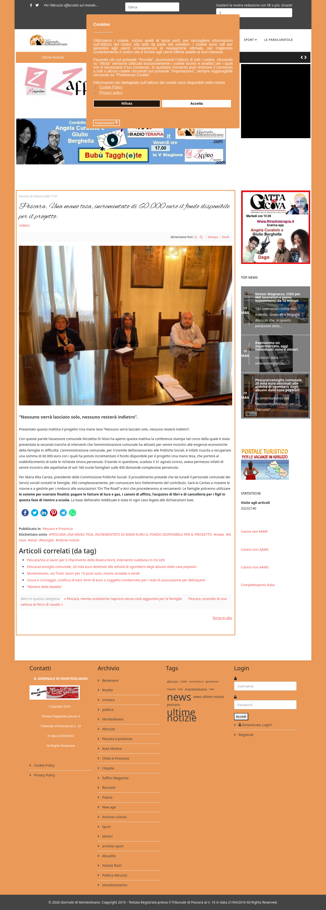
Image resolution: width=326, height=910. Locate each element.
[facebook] (31, 5)
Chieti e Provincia (115, 758)
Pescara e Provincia (58, 528)
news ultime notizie (208, 696)
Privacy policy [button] (111, 93)
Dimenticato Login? (255, 725)
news (220, 534)
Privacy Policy (44, 775)
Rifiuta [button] (127, 103)
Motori (107, 836)
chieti (183, 681)
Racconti (108, 787)
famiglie (47, 540)
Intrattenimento (114, 885)
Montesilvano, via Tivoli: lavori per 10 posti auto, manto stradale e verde (83, 573)
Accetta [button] (196, 103)
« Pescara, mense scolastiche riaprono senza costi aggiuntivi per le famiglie (123, 598)
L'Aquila (107, 768)
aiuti (33, 540)
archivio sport (112, 846)
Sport (249, 40)
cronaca (107, 699)
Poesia (106, 797)
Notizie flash (111, 865)
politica (107, 709)
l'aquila (171, 689)
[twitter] (37, 5)
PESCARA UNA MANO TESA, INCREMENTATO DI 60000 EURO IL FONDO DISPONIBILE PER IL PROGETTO (131, 534)
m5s (180, 689)
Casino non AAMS (254, 530)
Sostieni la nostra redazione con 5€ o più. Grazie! (254, 5)
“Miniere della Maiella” (44, 586)
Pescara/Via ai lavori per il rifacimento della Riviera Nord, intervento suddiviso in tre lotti (96, 560)
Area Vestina (111, 748)
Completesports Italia (258, 584)
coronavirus (196, 681)
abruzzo (172, 681)
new (211, 689)
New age (108, 807)
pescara (173, 704)
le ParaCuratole (278, 40)
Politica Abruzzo (114, 875)
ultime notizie (68, 540)
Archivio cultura (114, 817)
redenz (24, 225)
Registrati (245, 734)
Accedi (241, 716)
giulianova (212, 681)
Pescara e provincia (116, 738)
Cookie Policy (44, 765)
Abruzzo (108, 729)
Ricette (107, 690)
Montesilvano (112, 719)
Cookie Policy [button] (111, 87)
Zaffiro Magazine (115, 778)
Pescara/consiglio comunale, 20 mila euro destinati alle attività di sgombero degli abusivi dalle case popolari (112, 566)
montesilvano (196, 689)
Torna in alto (222, 618)
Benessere (109, 680)
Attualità (108, 856)
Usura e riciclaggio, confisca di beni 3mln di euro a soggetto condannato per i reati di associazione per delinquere (116, 580)
